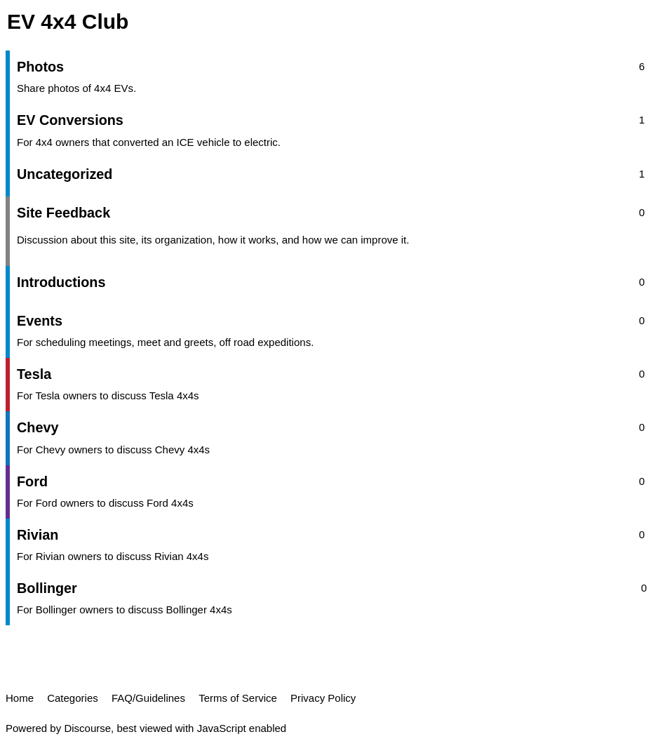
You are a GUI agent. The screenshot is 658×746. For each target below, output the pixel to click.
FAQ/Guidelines (148, 698)
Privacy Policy (323, 698)
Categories (72, 698)
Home (20, 698)
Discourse (87, 728)
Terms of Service (238, 698)
